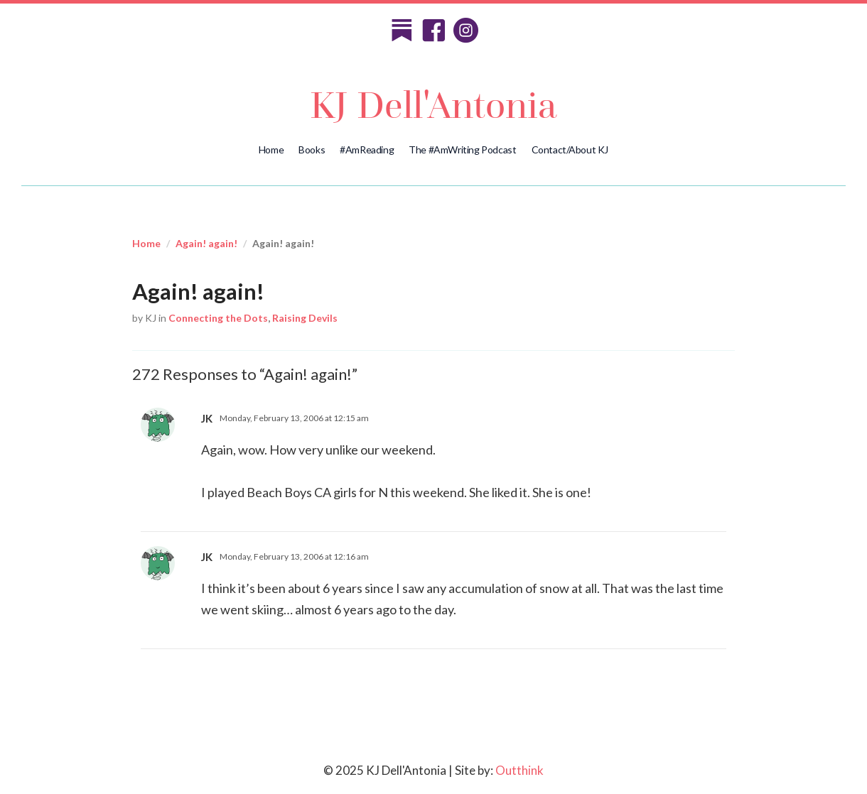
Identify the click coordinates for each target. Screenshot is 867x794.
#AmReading (367, 149)
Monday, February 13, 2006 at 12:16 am (294, 556)
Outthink (519, 770)
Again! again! (206, 243)
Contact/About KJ (570, 149)
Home (271, 149)
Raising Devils (305, 318)
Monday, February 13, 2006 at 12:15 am (294, 418)
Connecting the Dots (218, 318)
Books (311, 149)
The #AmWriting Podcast (462, 149)
